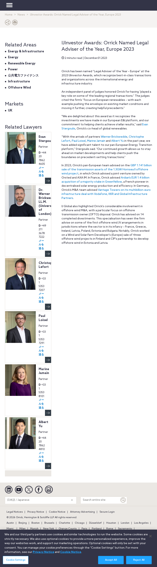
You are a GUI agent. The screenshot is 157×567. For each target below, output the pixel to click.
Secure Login (107, 512)
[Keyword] (123, 500)
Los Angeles (141, 523)
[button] (8, 23)
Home (8, 14)
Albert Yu (117, 141)
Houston (111, 523)
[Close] (150, 538)
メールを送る (41, 171)
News (21, 14)
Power (13, 69)
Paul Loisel (79, 141)
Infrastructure (19, 81)
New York (48, 528)
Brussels (49, 523)
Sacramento (125, 528)
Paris (84, 528)
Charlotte (64, 523)
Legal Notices (15, 512)
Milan (22, 528)
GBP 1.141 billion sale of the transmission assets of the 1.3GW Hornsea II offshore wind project (107, 169)
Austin (10, 523)
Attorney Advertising (82, 512)
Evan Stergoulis (46, 139)
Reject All (139, 562)
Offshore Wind (19, 88)
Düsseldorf (95, 523)
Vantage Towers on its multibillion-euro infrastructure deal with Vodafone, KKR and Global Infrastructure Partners (106, 194)
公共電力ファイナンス (23, 75)
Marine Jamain (96, 141)
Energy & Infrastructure (26, 51)
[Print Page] (15, 23)
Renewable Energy (21, 63)
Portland (97, 528)
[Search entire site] (100, 500)
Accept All (111, 562)
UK (10, 110)
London (125, 523)
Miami (10, 528)
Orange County (68, 528)
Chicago (79, 523)
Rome (109, 528)
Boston (35, 523)
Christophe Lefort (47, 265)
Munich (34, 528)
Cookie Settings (15, 562)
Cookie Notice (57, 512)
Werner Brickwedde (114, 137)
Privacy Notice (35, 512)
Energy (13, 57)
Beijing (23, 523)
